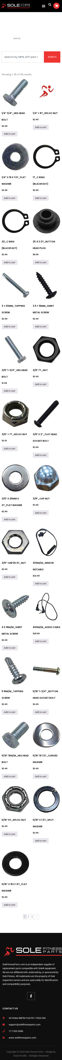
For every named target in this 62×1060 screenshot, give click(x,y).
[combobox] (22, 57)
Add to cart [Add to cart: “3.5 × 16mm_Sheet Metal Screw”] (40, 326)
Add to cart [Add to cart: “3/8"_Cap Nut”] (40, 513)
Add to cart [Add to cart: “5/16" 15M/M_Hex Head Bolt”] (9, 776)
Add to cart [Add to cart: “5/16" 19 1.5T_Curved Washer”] (40, 776)
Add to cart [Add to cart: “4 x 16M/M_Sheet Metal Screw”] (9, 648)
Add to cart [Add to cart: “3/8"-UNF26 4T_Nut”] (9, 577)
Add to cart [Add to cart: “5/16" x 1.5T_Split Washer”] (40, 840)
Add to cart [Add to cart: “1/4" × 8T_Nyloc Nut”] (40, 127)
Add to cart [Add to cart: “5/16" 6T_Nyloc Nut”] (9, 834)
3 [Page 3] (32, 916)
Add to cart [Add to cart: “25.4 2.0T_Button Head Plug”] (40, 262)
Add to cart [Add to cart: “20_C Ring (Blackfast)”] (9, 262)
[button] (43, 6)
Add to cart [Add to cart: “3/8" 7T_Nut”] (40, 384)
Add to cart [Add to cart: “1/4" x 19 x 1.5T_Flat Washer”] (9, 198)
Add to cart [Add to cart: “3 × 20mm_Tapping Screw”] (9, 326)
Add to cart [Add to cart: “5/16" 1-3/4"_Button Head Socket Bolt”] (40, 712)
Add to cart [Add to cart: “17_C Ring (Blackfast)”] (40, 198)
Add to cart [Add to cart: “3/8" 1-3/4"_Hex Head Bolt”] (9, 391)
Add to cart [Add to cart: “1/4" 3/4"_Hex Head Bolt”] (9, 134)
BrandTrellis (20, 1055)
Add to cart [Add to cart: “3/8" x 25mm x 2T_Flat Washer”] (9, 519)
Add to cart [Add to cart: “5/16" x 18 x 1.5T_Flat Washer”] (9, 905)
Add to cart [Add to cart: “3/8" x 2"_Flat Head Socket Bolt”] (40, 455)
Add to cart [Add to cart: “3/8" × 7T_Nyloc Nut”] (9, 448)
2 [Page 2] (28, 916)
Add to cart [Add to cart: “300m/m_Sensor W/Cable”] (40, 583)
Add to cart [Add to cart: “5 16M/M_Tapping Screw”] (9, 712)
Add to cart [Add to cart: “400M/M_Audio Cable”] (40, 641)
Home (16, 38)
